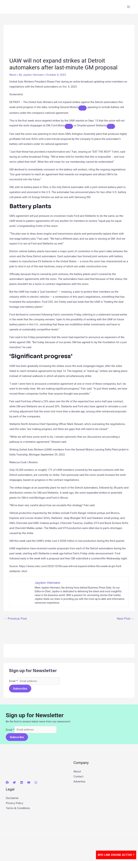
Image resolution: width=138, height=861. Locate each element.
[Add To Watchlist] (82, 108)
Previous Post (15, 618)
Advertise (79, 782)
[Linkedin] (21, 783)
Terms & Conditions (18, 809)
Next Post (125, 618)
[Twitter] (14, 783)
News (13, 74)
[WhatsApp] (35, 783)
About (77, 772)
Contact (78, 777)
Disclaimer (12, 799)
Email (13, 681)
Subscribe (20, 689)
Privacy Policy (14, 804)
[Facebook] (7, 783)
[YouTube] (28, 783)
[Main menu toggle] (128, 7)
